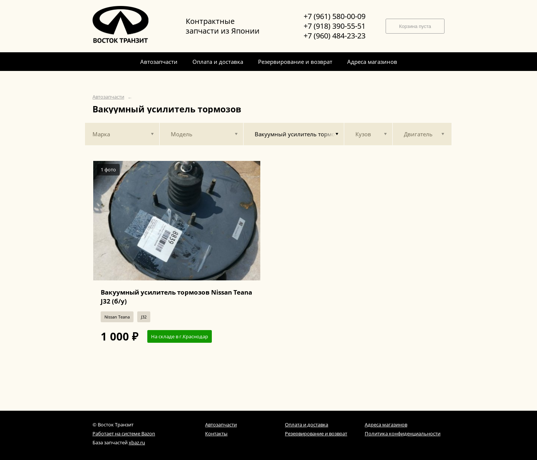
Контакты (216, 433)
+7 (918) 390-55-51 (334, 26)
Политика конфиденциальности (402, 433)
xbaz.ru (137, 442)
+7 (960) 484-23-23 (334, 36)
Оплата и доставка (306, 424)
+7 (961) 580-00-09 (334, 16)
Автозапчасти (108, 96)
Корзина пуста (415, 26)
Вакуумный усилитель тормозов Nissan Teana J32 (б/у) (176, 296)
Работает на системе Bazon (123, 433)
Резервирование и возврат (316, 433)
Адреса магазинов (386, 424)
